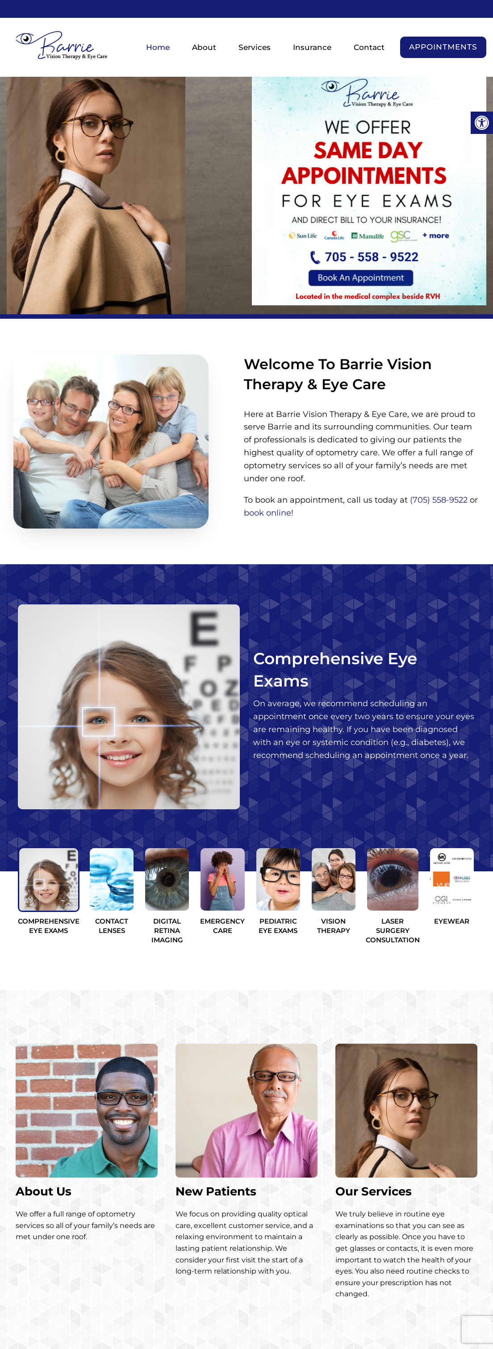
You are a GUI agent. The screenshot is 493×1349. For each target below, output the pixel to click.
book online (267, 513)
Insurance (312, 47)
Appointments (443, 46)
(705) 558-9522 (439, 500)
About (204, 47)
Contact (369, 47)
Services (254, 47)
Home (158, 47)
